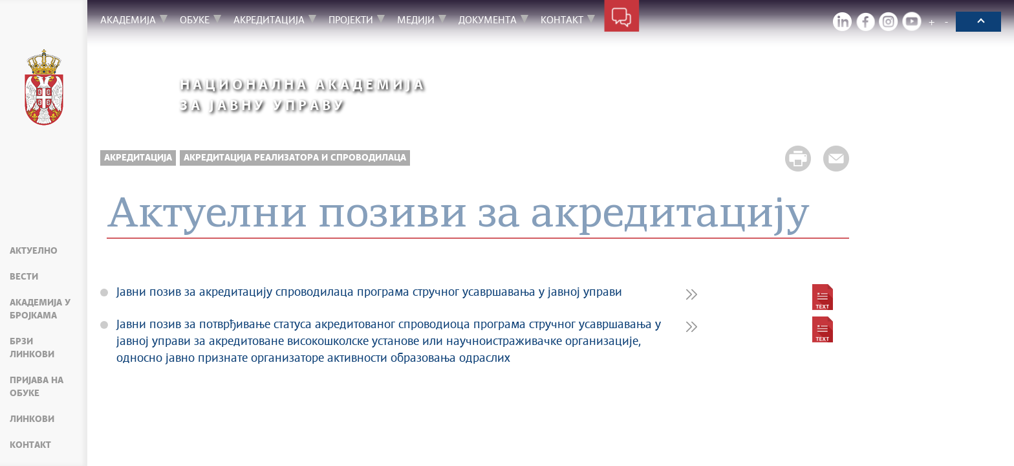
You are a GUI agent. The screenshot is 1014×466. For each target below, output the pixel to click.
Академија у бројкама (40, 309)
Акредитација (138, 157)
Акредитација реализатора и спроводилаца (295, 157)
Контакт (30, 445)
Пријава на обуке (36, 387)
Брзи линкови (32, 348)
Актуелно (34, 251)
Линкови (32, 419)
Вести (24, 277)
